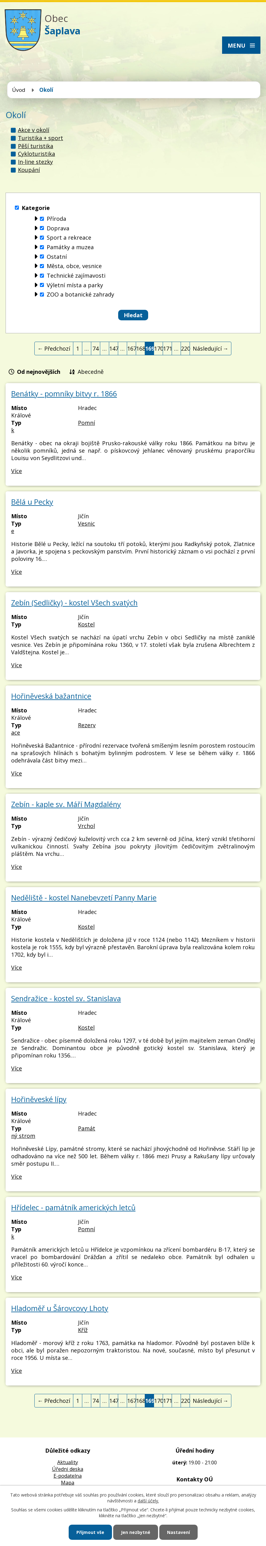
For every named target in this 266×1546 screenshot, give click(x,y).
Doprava (58, 228)
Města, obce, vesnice (74, 266)
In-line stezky (35, 161)
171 (167, 348)
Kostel (86, 624)
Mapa (67, 1482)
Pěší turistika (35, 146)
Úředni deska (67, 1469)
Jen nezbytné (135, 1532)
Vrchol (86, 826)
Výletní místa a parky (75, 285)
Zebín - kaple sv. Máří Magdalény (66, 804)
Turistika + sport (40, 138)
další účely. (148, 1501)
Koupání (29, 169)
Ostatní (57, 256)
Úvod (18, 89)
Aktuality (67, 1462)
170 (158, 348)
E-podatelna (68, 1475)
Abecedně (91, 371)
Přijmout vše (90, 1532)
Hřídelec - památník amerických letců (73, 1207)
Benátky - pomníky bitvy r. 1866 (64, 394)
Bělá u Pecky (32, 502)
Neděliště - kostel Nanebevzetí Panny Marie (84, 898)
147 (113, 348)
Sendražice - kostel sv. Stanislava (66, 998)
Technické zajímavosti (76, 275)
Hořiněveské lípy (38, 1099)
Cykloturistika (36, 153)
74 (95, 348)
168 (140, 348)
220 (185, 348)
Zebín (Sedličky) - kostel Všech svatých (74, 603)
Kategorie (36, 207)
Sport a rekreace (69, 237)
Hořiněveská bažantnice (51, 696)
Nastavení (178, 1532)
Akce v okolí (33, 130)
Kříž (83, 1330)
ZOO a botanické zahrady (80, 294)
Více (16, 471)
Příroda (56, 218)
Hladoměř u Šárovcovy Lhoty (59, 1308)
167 (131, 348)
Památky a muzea (70, 247)
